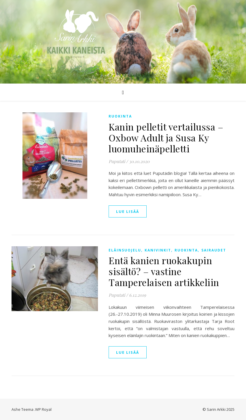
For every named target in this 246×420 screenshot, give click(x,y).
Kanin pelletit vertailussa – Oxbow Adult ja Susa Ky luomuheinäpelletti (166, 137)
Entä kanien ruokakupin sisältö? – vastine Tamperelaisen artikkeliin (164, 271)
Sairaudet (213, 250)
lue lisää (127, 211)
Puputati (117, 161)
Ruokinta (120, 116)
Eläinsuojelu (125, 250)
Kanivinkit (158, 250)
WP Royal (43, 409)
